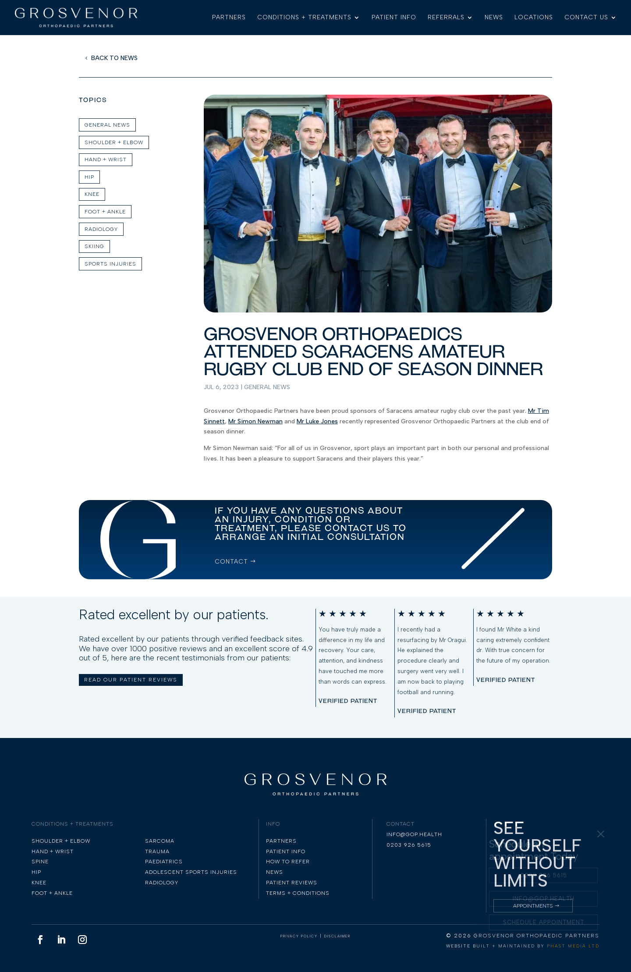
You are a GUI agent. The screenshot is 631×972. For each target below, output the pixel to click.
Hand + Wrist (106, 159)
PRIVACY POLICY (299, 936)
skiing (94, 246)
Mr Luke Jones (317, 421)
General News (267, 387)
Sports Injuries (110, 264)
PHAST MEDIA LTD (573, 946)
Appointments (533, 906)
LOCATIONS (533, 17)
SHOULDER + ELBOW (114, 142)
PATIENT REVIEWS (291, 883)
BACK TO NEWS (114, 58)
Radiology (101, 229)
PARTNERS (229, 17)
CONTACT (231, 561)
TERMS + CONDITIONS (298, 893)
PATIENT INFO (394, 17)
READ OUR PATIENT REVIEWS (130, 680)
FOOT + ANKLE (105, 212)
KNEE (92, 194)
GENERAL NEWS (107, 125)
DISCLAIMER (337, 936)
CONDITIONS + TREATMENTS (304, 17)
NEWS (494, 17)
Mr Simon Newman (255, 421)
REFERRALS (446, 17)
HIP (89, 177)
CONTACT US (586, 17)
